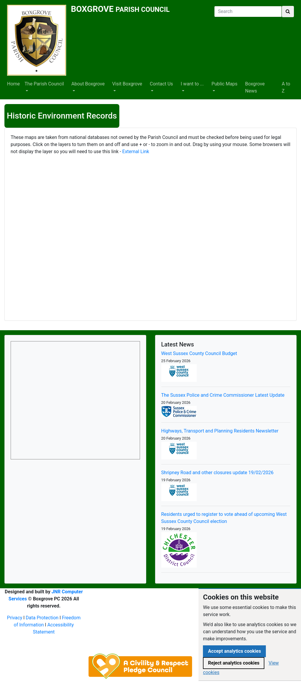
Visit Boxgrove (127, 84)
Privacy (14, 618)
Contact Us (161, 84)
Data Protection (42, 618)
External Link (135, 151)
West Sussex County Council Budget (199, 353)
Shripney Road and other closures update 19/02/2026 (217, 472)
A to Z (286, 87)
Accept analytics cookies (234, 651)
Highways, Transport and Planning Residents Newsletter (220, 431)
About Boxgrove (88, 84)
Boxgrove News (255, 87)
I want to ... (192, 84)
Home (13, 84)
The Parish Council (44, 84)
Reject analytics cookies (233, 663)
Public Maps (224, 84)
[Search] (248, 11)
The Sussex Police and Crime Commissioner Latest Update (223, 395)
